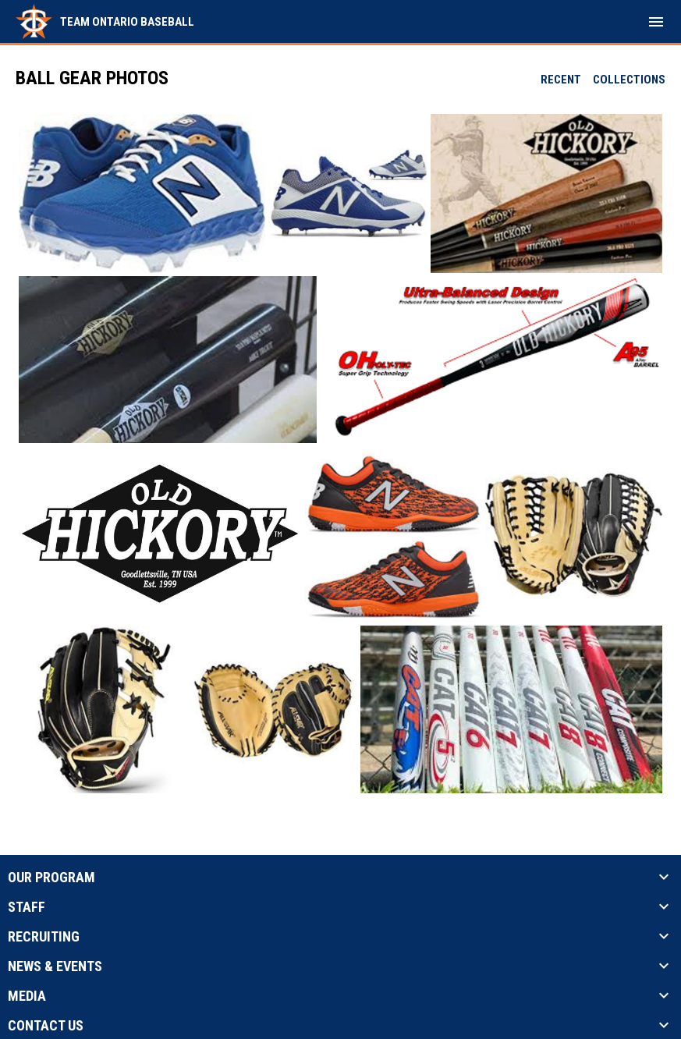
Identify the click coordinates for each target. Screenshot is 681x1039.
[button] (142, 193)
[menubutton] (656, 21)
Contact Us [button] (45, 1026)
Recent (561, 80)
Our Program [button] (51, 878)
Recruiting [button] (44, 937)
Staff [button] (26, 907)
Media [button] (27, 996)
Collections (629, 80)
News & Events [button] (55, 966)
